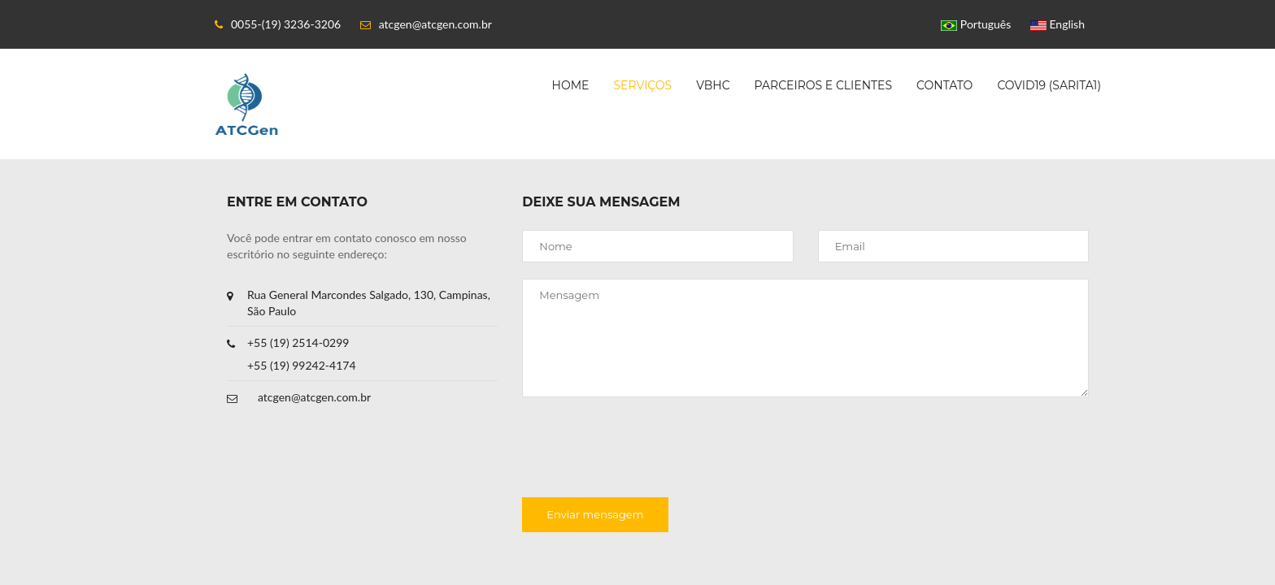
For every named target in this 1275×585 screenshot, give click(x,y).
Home (571, 85)
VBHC (712, 85)
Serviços (642, 85)
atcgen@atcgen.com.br (314, 397)
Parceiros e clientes (823, 85)
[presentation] (645, 449)
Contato (944, 85)
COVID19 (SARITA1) (1049, 85)
